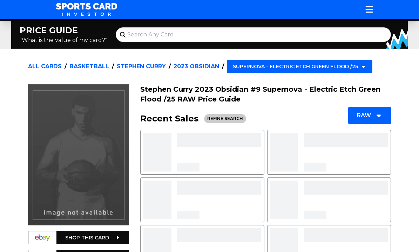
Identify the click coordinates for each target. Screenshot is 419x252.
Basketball (89, 66)
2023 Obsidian (196, 66)
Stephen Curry (141, 66)
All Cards (45, 66)
